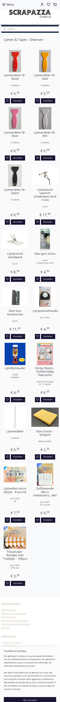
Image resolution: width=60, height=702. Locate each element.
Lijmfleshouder (15, 368)
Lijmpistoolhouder (45, 311)
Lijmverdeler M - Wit (45, 134)
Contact (5, 627)
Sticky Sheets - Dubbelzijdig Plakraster (45, 371)
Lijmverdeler (15, 431)
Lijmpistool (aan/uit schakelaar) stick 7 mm (45, 195)
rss (45, 696)
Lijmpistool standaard (15, 255)
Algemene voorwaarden (13, 613)
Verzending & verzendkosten (16, 624)
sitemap (39, 696)
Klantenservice (8, 609)
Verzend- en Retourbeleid (14, 620)
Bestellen (18, 100)
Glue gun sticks (45, 253)
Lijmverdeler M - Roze (15, 134)
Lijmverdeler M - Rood (15, 77)
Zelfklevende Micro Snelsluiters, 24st (45, 492)
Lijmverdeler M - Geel (45, 77)
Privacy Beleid (8, 616)
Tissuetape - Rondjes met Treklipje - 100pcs (15, 555)
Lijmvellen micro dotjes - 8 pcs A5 (15, 490)
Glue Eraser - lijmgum (45, 433)
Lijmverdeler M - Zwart (15, 191)
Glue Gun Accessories (15, 312)
